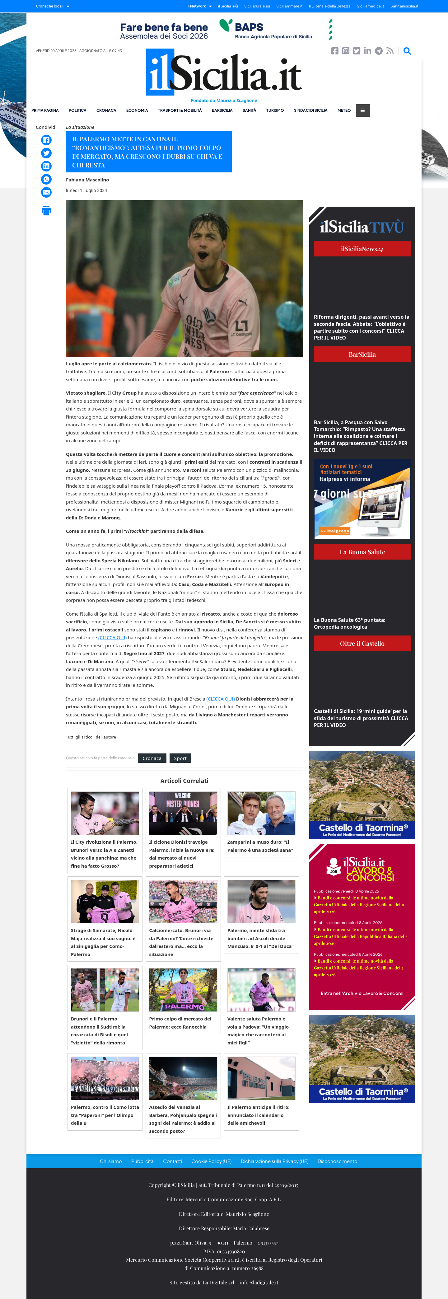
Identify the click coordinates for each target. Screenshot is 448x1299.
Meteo (344, 110)
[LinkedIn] (46, 166)
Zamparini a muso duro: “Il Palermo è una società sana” (260, 846)
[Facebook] (46, 140)
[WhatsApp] (46, 179)
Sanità (249, 110)
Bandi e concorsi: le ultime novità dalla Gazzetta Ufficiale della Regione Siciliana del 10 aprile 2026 (360, 904)
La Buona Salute (362, 551)
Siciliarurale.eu (257, 6)
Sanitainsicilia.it (404, 6)
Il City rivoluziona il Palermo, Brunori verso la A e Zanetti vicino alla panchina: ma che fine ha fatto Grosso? (104, 854)
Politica (77, 110)
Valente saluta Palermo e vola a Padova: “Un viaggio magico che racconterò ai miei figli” (258, 1030)
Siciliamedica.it (370, 6)
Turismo (275, 110)
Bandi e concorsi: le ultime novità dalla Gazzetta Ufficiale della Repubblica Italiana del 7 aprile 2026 (360, 936)
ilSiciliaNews (362, 248)
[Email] (46, 192)
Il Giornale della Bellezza (330, 6)
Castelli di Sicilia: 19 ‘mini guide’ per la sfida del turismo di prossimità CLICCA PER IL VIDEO (361, 718)
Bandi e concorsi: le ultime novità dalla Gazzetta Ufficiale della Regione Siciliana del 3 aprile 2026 (359, 968)
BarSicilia (222, 110)
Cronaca (106, 110)
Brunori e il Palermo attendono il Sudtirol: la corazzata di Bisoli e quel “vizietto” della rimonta (99, 1030)
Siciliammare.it (289, 6)
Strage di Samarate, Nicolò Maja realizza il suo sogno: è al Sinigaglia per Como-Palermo (103, 942)
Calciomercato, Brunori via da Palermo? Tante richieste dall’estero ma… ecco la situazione (181, 942)
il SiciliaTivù (228, 6)
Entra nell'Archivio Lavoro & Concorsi (362, 993)
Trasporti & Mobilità (180, 110)
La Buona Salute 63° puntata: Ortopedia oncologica (349, 623)
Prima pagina (45, 110)
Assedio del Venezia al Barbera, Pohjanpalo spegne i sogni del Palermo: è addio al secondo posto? (183, 1119)
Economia (137, 110)
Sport (180, 758)
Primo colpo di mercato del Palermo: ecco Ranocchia (180, 1022)
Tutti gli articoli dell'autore (91, 737)
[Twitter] (46, 153)
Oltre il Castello (362, 643)
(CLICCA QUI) (112, 637)
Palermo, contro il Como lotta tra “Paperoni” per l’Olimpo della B (105, 1115)
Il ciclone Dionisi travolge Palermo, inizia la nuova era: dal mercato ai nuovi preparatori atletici (181, 854)
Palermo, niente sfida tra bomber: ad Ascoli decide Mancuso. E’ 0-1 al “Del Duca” (260, 938)
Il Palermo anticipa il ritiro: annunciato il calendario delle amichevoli (258, 1115)
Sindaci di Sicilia (311, 110)
